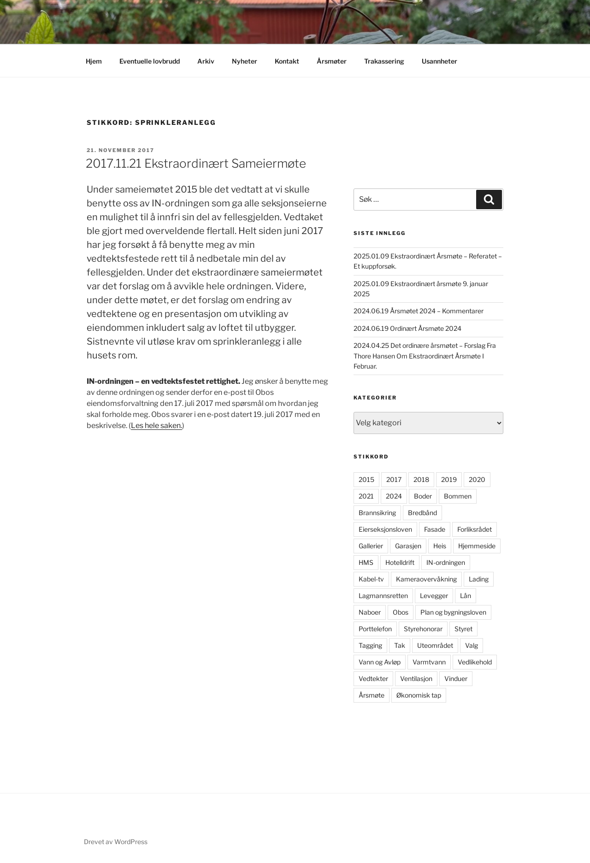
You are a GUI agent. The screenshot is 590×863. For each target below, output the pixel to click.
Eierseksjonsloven (385, 529)
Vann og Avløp (380, 662)
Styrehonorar (423, 629)
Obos (400, 612)
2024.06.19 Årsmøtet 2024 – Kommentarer (419, 311)
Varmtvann (429, 662)
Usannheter (439, 61)
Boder (423, 496)
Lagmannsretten (383, 595)
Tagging (370, 645)
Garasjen (408, 546)
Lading (479, 579)
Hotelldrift (399, 562)
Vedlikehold (475, 662)
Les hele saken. (156, 425)
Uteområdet (435, 645)
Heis (439, 546)
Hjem (94, 61)
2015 (366, 479)
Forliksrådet (474, 529)
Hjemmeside (477, 546)
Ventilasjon (416, 678)
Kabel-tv (371, 579)
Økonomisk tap (418, 695)
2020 (477, 479)
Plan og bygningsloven (453, 612)
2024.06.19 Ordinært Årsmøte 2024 (407, 328)
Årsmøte (371, 695)
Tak (399, 645)
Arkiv (205, 61)
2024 (394, 496)
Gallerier (371, 546)
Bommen (458, 496)
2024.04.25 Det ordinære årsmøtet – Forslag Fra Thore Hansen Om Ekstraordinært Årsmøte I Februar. (425, 355)
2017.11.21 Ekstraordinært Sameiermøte (196, 163)
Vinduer (455, 678)
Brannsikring (377, 513)
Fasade (434, 529)
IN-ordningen (445, 562)
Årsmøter (332, 61)
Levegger (434, 595)
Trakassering (384, 61)
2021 (366, 496)
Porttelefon (375, 629)
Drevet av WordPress (116, 841)
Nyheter (244, 61)
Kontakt (287, 61)
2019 (449, 479)
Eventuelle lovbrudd (149, 61)
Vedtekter (373, 678)
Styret (463, 629)
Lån (465, 595)
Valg (471, 645)
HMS (366, 562)
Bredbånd (422, 513)
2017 (393, 479)
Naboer (370, 612)
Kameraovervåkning (426, 579)
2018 (421, 479)
